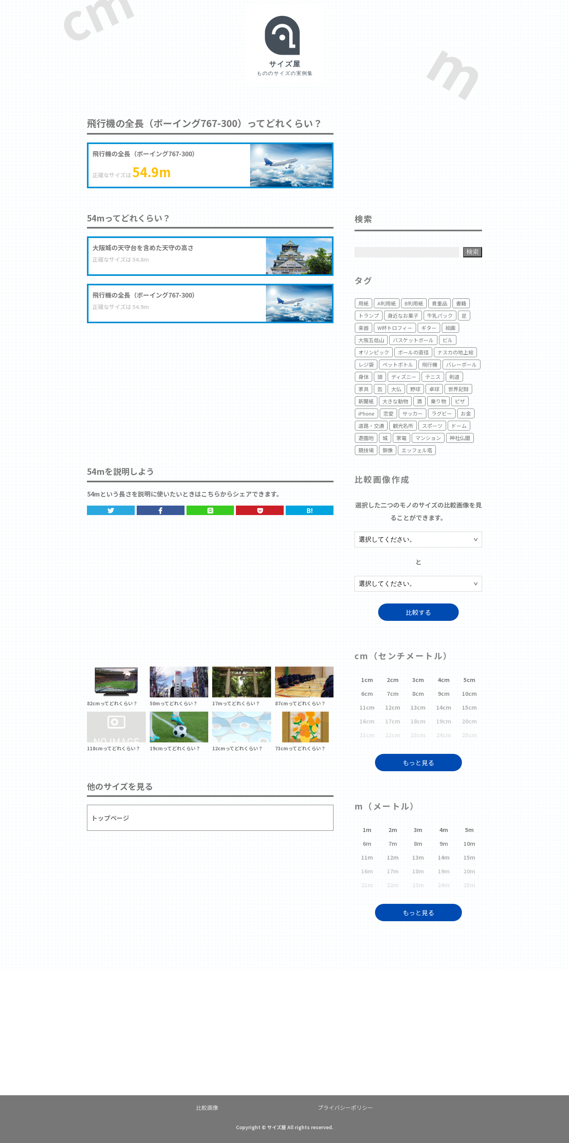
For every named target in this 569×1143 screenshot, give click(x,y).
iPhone (366, 413)
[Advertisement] (210, 386)
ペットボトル (397, 364)
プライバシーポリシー (345, 1107)
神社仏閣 (460, 438)
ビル (448, 340)
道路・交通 (371, 425)
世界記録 (458, 389)
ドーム (459, 425)
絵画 (450, 328)
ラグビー (441, 413)
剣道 (454, 376)
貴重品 (439, 303)
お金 (466, 413)
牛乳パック (440, 315)
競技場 (366, 450)
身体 (363, 376)
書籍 (461, 303)
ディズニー (403, 376)
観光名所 (403, 425)
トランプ (368, 315)
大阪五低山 (371, 340)
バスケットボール (413, 340)
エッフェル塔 (416, 450)
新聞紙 (366, 401)
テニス (433, 376)
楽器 (363, 328)
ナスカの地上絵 (455, 352)
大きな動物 (395, 401)
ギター (429, 328)
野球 (415, 389)
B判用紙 (414, 303)
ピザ (460, 401)
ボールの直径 (413, 352)
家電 (401, 438)
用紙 (363, 303)
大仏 (396, 389)
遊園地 (366, 438)
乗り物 (438, 401)
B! (310, 510)
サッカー (412, 413)
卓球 (434, 389)
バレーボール (461, 364)
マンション (428, 438)
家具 (363, 389)
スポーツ (432, 425)
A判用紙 (386, 303)
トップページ (110, 818)
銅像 (387, 450)
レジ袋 (366, 364)
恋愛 (388, 413)
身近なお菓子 (403, 315)
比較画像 (207, 1107)
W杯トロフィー (395, 328)
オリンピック (373, 352)
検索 (472, 251)
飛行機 (429, 364)
